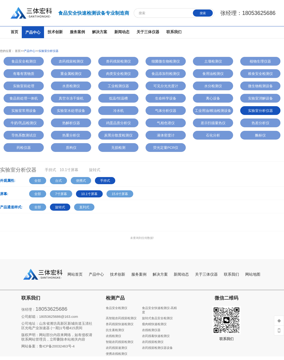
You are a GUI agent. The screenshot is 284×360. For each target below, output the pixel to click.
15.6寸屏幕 (120, 194)
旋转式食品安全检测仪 (157, 318)
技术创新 (117, 274)
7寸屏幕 (61, 194)
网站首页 (75, 274)
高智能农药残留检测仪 (121, 318)
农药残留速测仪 (116, 348)
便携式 (81, 180)
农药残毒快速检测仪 (156, 336)
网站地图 (252, 274)
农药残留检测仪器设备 (157, 348)
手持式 (105, 180)
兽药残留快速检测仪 (119, 324)
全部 (37, 180)
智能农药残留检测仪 (119, 342)
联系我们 (231, 274)
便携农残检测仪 (116, 353)
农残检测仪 (113, 336)
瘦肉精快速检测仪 (154, 324)
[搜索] (174, 13)
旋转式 (60, 207)
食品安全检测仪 (116, 308)
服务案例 (138, 274)
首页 (18, 51)
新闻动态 (181, 274)
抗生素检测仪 (115, 330)
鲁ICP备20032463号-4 (57, 346)
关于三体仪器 (206, 274)
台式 (58, 180)
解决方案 (160, 274)
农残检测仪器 (151, 330)
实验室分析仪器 (48, 51)
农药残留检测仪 (153, 342)
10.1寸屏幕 (89, 194)
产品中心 (29, 51)
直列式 (84, 207)
